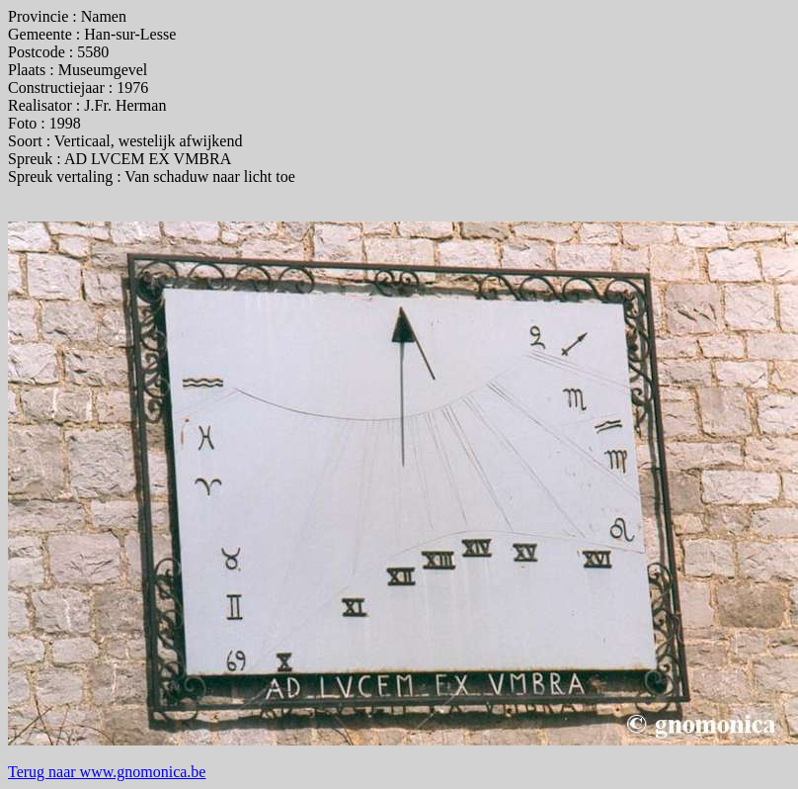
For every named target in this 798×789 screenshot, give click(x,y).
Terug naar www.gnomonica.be (106, 771)
